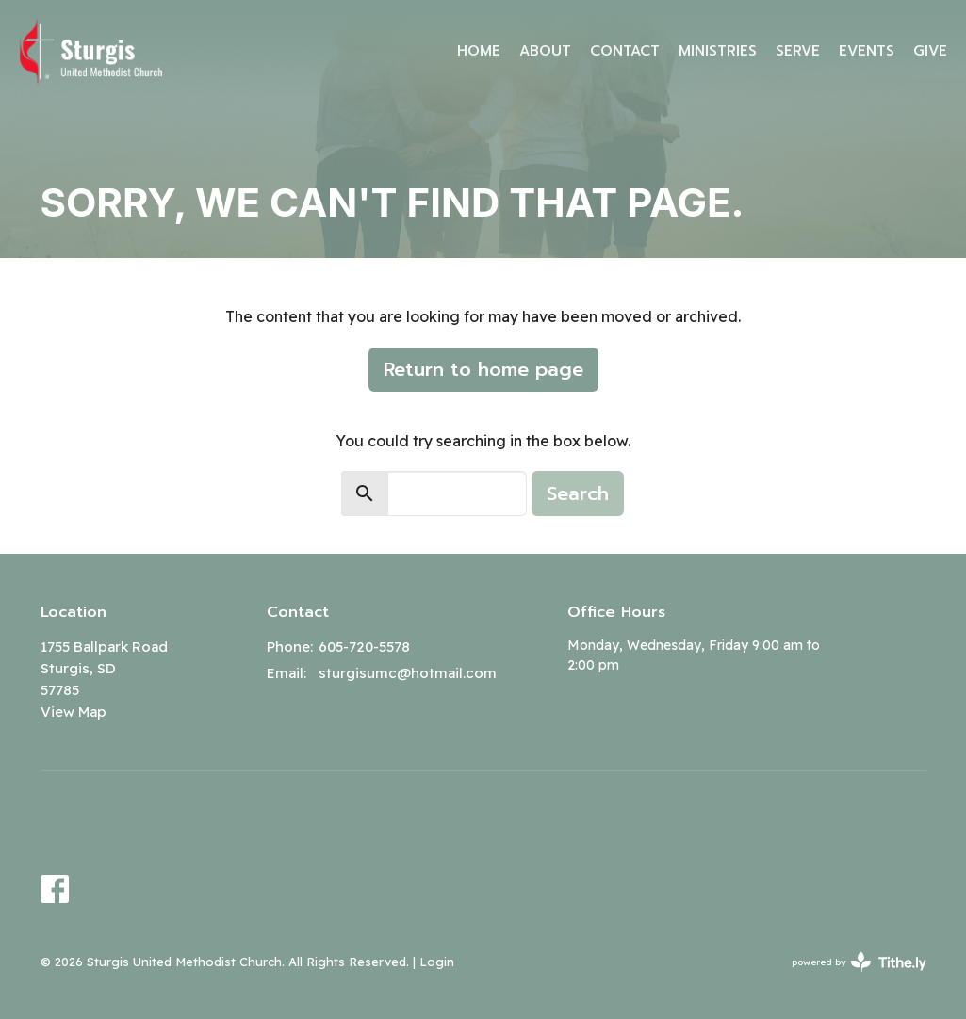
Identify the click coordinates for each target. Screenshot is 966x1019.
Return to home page (483, 369)
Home (478, 50)
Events (866, 50)
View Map (73, 711)
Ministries (718, 50)
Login (436, 961)
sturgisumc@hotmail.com (408, 673)
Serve (798, 50)
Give (930, 50)
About (545, 50)
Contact (625, 50)
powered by (859, 962)
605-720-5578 (364, 646)
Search (578, 493)
